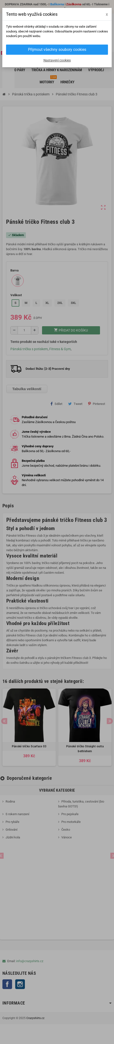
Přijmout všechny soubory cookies (57, 49)
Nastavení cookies (57, 60)
